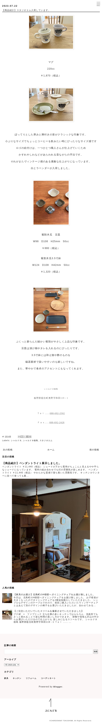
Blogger (57, 687)
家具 (6, 678)
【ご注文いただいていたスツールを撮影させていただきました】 (49, 611)
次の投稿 (7, 450)
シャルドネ (16, 440)
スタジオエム (46, 440)
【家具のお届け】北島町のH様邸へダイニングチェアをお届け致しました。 (54, 594)
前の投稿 (94, 450)
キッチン (17, 678)
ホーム (51, 450)
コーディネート (48, 678)
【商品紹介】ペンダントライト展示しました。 (32, 463)
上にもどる (51, 710)
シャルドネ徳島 (30, 440)
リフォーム (31, 678)
